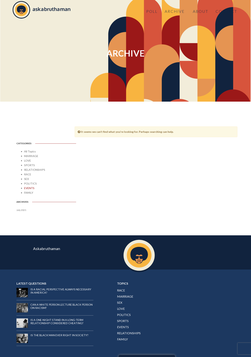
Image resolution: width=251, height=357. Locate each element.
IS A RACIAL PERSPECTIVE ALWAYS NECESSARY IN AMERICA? (52, 269)
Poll (151, 11)
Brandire (230, 345)
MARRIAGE (31, 141)
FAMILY (28, 178)
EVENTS (29, 173)
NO (224, 309)
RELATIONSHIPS (34, 155)
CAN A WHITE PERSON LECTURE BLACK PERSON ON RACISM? (55, 285)
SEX (26, 164)
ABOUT (200, 11)
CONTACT (226, 11)
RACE (27, 160)
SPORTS (29, 150)
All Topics (30, 137)
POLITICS (30, 169)
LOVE (27, 146)
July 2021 (21, 195)
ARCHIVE (175, 11)
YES (202, 309)
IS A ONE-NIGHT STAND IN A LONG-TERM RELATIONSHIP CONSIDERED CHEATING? (56, 300)
